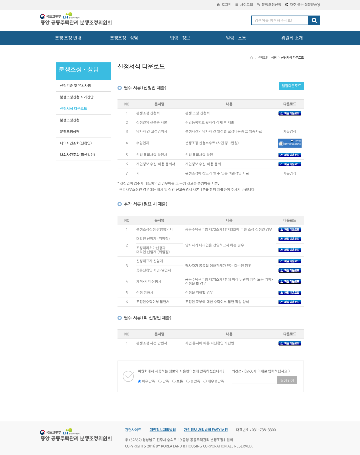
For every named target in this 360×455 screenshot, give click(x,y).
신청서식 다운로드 (73, 109)
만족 (165, 381)
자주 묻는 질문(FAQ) (302, 5)
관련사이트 (133, 430)
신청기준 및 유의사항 (75, 86)
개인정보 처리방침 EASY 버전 (206, 430)
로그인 (224, 5)
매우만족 (148, 381)
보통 (179, 381)
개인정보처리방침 (163, 430)
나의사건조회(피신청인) (77, 155)
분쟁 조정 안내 (68, 38)
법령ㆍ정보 (180, 38)
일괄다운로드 (291, 86)
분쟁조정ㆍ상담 (124, 38)
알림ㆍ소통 (236, 38)
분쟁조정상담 (70, 132)
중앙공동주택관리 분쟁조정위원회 (76, 19)
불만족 (195, 381)
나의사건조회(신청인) (76, 143)
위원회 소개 (292, 38)
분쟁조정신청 (269, 5)
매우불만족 (216, 381)
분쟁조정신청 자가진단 (77, 97)
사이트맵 (244, 5)
